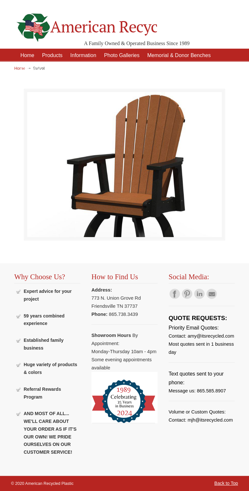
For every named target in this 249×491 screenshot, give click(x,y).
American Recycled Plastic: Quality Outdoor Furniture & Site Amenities (85, 22)
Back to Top (226, 483)
